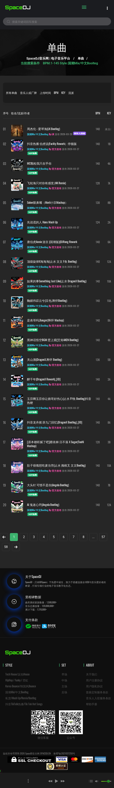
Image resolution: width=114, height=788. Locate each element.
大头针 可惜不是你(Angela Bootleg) (48, 485)
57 (103, 537)
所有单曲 (11, 93)
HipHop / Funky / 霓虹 (16, 680)
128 (98, 183)
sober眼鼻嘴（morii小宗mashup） (47, 202)
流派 (71, 93)
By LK (51, 134)
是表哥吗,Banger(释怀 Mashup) (45, 320)
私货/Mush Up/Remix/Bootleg (20, 698)
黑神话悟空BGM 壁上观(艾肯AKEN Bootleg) (52, 340)
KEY (63, 93)
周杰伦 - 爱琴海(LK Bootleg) (43, 128)
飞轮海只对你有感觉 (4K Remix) (46, 183)
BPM (56, 93)
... (93, 537)
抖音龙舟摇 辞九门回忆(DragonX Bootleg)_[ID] (54, 422)
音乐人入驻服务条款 (98, 698)
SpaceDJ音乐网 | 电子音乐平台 (48, 58)
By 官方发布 (55, 149)
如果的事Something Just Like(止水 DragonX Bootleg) (56, 281)
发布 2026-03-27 (70, 149)
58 (6, 547)
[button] (44, 781)
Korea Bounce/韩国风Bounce (20, 686)
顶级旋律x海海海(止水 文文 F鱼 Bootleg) (52, 261)
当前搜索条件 (31, 63)
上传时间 (45, 93)
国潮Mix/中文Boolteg (16, 692)
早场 (64, 674)
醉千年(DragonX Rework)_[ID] (44, 379)
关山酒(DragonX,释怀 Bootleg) (44, 359)
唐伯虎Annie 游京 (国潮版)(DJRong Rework (52, 241)
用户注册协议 (94, 680)
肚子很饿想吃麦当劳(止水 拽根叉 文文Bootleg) (56, 465)
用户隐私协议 (94, 686)
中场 (64, 680)
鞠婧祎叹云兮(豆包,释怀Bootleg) (47, 300)
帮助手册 (91, 704)
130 (98, 203)
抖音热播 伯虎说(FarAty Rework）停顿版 (52, 143)
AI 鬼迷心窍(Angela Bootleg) (43, 504)
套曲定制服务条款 (97, 692)
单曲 (81, 58)
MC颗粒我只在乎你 (39, 163)
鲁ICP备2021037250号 (64, 753)
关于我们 (91, 674)
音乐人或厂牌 (28, 93)
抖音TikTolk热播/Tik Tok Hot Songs (24, 704)
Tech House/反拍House (17, 674)
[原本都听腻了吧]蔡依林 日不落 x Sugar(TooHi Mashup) (55, 444)
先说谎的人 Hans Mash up (42, 222)
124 (98, 222)
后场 (64, 692)
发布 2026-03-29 (63, 134)
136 (98, 360)
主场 (64, 686)
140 (98, 129)
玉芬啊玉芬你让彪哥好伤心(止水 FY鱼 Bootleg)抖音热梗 (59, 400)
